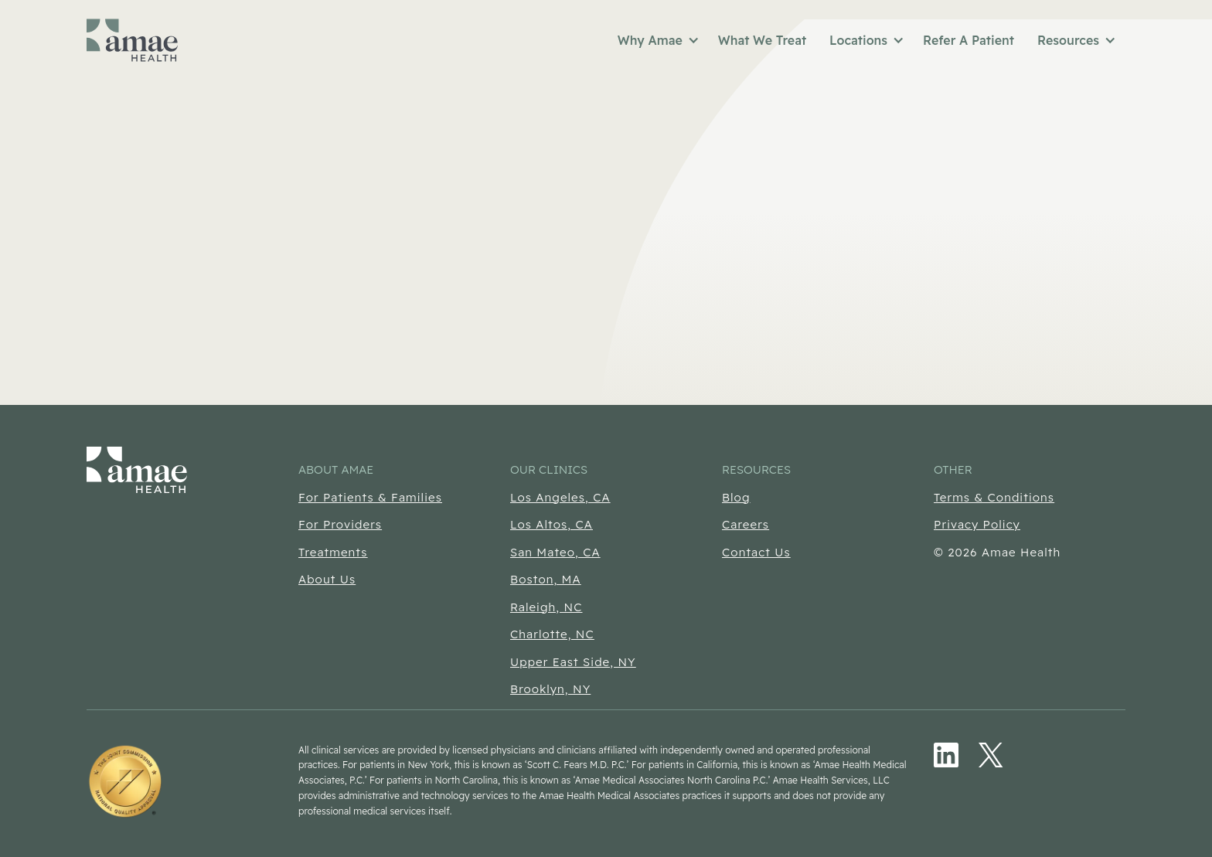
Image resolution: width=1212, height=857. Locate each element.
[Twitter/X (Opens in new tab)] (991, 755)
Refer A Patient (968, 40)
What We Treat (762, 40)
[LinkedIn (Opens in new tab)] (946, 755)
